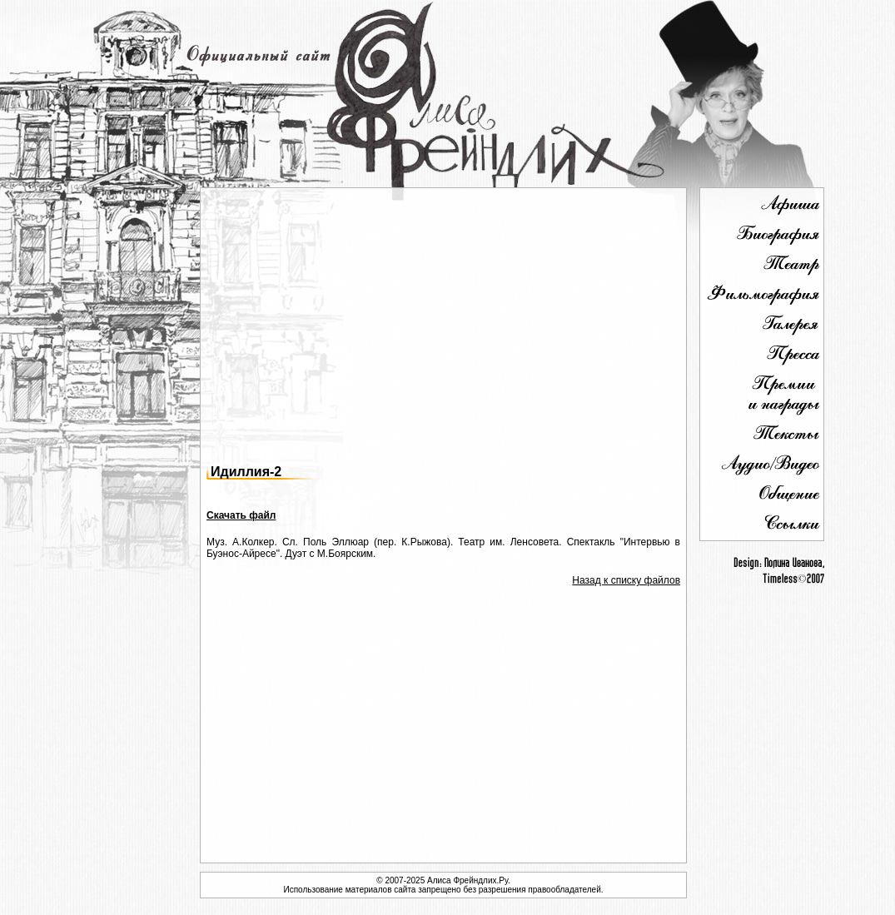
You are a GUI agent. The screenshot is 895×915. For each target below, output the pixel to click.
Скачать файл (241, 515)
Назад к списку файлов (626, 580)
